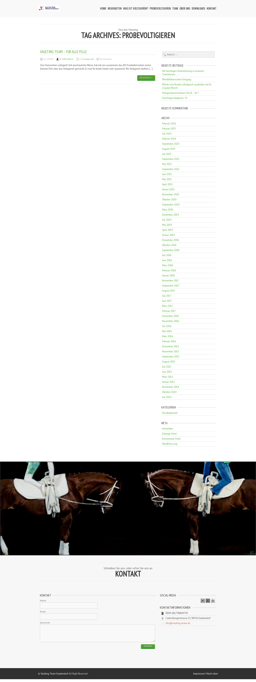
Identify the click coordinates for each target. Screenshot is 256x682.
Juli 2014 (166, 397)
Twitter (203, 601)
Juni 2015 (167, 371)
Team (175, 8)
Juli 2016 (166, 326)
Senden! (148, 649)
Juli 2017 (166, 295)
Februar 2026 (169, 123)
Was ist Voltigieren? (135, 8)
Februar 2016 (169, 341)
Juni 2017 (167, 300)
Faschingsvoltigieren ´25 (174, 98)
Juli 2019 (166, 219)
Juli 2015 (166, 366)
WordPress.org (169, 443)
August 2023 (168, 148)
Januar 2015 (168, 381)
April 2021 (167, 184)
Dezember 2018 (170, 240)
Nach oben (212, 676)
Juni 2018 (167, 260)
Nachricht (45, 622)
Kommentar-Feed (171, 438)
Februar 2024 (169, 138)
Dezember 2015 (170, 346)
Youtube (213, 601)
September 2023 (170, 143)
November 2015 (170, 351)
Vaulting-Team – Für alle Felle (63, 51)
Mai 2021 (167, 179)
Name (43, 600)
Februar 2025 (169, 128)
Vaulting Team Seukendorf (54, 676)
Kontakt (211, 8)
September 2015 (170, 356)
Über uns (185, 8)
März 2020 (167, 209)
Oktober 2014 (169, 392)
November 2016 (170, 321)
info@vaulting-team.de (177, 623)
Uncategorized (88, 59)
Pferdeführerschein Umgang (176, 79)
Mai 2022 (167, 164)
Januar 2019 (168, 235)
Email (43, 611)
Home (103, 8)
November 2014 (170, 387)
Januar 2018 (168, 275)
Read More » (146, 77)
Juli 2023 (166, 154)
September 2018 (170, 250)
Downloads (198, 8)
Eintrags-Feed (169, 433)
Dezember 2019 (170, 214)
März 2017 (167, 306)
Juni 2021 (167, 174)
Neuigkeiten (115, 8)
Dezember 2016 (170, 316)
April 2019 (167, 230)
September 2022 (170, 159)
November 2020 (170, 194)
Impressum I (200, 676)
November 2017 (170, 280)
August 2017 (168, 290)
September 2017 (170, 285)
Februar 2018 (169, 270)
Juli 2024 (166, 133)
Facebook (208, 601)
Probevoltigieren (160, 8)
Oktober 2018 (169, 245)
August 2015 (168, 361)
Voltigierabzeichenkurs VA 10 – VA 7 (180, 93)
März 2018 (167, 265)
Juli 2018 (166, 255)
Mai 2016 (167, 331)
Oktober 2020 (169, 199)
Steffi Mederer (67, 59)
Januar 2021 (168, 189)
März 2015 (167, 376)
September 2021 (170, 169)
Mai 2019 (167, 224)
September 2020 (170, 204)
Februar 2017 (169, 311)
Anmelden (167, 428)
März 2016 (167, 336)
